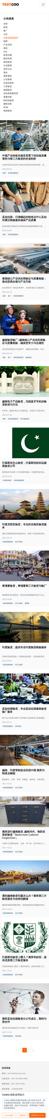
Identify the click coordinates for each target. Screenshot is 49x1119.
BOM (5, 107)
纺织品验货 (8, 100)
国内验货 (7, 61)
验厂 (5, 30)
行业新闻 (7, 65)
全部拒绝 (22, 1115)
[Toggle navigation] (43, 4)
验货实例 (7, 58)
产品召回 (7, 44)
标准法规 (7, 55)
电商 (5, 41)
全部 (5, 23)
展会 (5, 72)
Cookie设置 (8, 1115)
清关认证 (7, 68)
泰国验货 (7, 89)
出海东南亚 (8, 82)
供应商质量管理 (10, 93)
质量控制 (7, 96)
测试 (5, 48)
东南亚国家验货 (10, 37)
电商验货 (7, 110)
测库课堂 (7, 75)
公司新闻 (7, 79)
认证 (5, 34)
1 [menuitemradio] (24, 1050)
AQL (5, 51)
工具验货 (7, 86)
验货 (5, 27)
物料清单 (7, 103)
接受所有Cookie (37, 1115)
